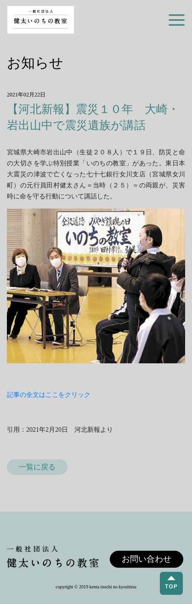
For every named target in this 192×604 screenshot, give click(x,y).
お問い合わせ (146, 559)
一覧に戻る (37, 467)
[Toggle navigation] (177, 20)
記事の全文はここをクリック (48, 394)
